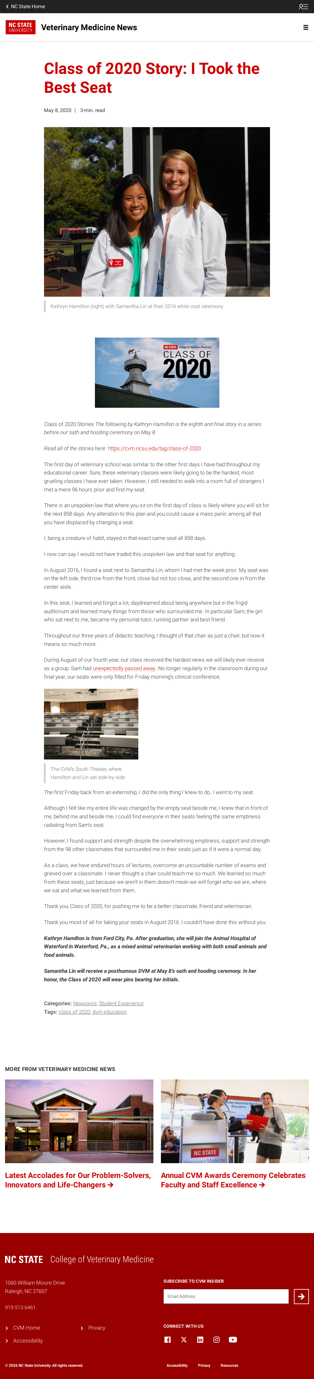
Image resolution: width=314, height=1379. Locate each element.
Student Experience (121, 1003)
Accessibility (28, 1341)
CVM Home (26, 1328)
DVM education (109, 1012)
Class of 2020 (74, 1012)
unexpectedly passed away (124, 668)
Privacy (96, 1328)
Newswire (85, 1003)
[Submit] (301, 1296)
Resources (229, 1365)
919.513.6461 (20, 1307)
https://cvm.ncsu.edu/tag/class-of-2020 (154, 448)
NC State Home (25, 6)
